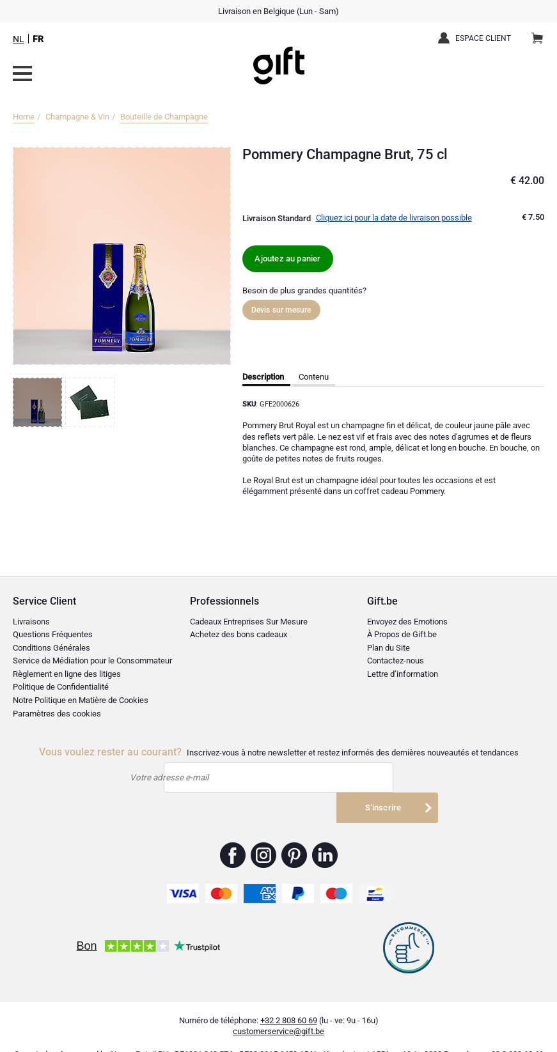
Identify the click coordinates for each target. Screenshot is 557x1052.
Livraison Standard (276, 218)
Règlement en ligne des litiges (67, 674)
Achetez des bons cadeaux (238, 634)
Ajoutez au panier (287, 258)
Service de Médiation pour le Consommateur (92, 660)
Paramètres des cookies (57, 713)
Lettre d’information (402, 674)
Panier (541, 33)
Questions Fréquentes (53, 634)
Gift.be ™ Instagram (264, 834)
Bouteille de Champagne (164, 116)
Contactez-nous (395, 660)
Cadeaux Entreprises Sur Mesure (249, 621)
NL (18, 39)
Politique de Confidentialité (61, 687)
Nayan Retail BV (139, 1034)
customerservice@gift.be (278, 1010)
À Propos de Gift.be (402, 634)
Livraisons (31, 621)
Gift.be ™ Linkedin (325, 834)
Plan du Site (388, 648)
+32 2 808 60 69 (288, 999)
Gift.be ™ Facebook (233, 834)
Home (24, 116)
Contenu (314, 377)
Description (263, 377)
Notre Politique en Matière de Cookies (80, 700)
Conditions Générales (51, 648)
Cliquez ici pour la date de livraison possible (394, 217)
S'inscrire (386, 778)
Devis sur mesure (281, 310)
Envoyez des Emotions (407, 621)
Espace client (483, 38)
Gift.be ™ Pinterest (294, 834)
